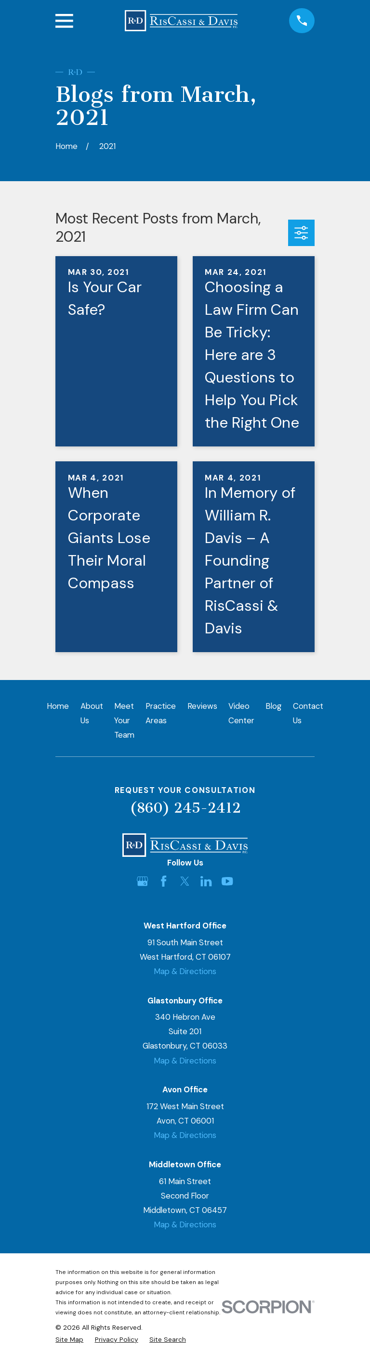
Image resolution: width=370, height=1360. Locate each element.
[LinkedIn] (205, 881)
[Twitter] (184, 881)
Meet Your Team (124, 720)
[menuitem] (69, 1340)
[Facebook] (163, 881)
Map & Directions (185, 971)
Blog (273, 706)
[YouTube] (227, 881)
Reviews (202, 706)
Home (58, 706)
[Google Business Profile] (142, 881)
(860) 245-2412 (185, 808)
